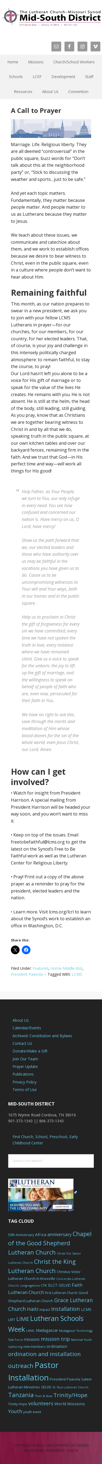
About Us (21, 1020)
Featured (40, 968)
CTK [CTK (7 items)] (44, 1285)
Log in (72, 1450)
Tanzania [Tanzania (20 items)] (21, 1395)
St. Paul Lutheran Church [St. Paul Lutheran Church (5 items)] (70, 1387)
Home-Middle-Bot (66, 968)
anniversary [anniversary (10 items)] (59, 1234)
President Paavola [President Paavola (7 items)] (65, 1379)
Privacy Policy (24, 1082)
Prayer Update (25, 1066)
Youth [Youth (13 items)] (15, 1411)
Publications (23, 1074)
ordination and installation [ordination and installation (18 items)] (44, 1354)
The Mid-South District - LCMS (51, 17)
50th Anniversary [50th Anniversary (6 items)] (21, 1235)
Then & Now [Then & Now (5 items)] (43, 1396)
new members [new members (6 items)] (34, 1346)
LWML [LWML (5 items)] (30, 1331)
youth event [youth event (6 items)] (32, 1412)
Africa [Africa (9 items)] (40, 1234)
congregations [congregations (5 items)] (30, 1285)
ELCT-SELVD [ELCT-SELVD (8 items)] (59, 1285)
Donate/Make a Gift (30, 1051)
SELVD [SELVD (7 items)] (46, 1387)
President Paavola (27, 974)
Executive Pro (58, 1445)
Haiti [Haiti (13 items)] (32, 1309)
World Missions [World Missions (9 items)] (69, 1403)
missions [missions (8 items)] (32, 1339)
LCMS (77, 974)
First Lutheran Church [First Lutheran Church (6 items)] (61, 1292)
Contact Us (22, 1043)
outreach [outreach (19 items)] (20, 1366)
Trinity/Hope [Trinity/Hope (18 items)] (70, 1395)
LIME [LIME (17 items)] (22, 1319)
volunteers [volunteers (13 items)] (40, 1403)
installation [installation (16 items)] (65, 1308)
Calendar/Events (27, 1027)
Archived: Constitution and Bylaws (42, 1035)
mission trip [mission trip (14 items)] (55, 1338)
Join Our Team (25, 1058)
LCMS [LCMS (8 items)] (86, 1309)
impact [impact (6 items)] (44, 1309)
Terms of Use (25, 1089)
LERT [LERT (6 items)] (11, 1319)
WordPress (55, 1450)
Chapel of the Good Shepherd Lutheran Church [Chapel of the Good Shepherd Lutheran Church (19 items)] (50, 1243)
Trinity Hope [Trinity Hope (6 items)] (17, 1404)
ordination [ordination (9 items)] (57, 1346)
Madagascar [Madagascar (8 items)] (47, 1330)
